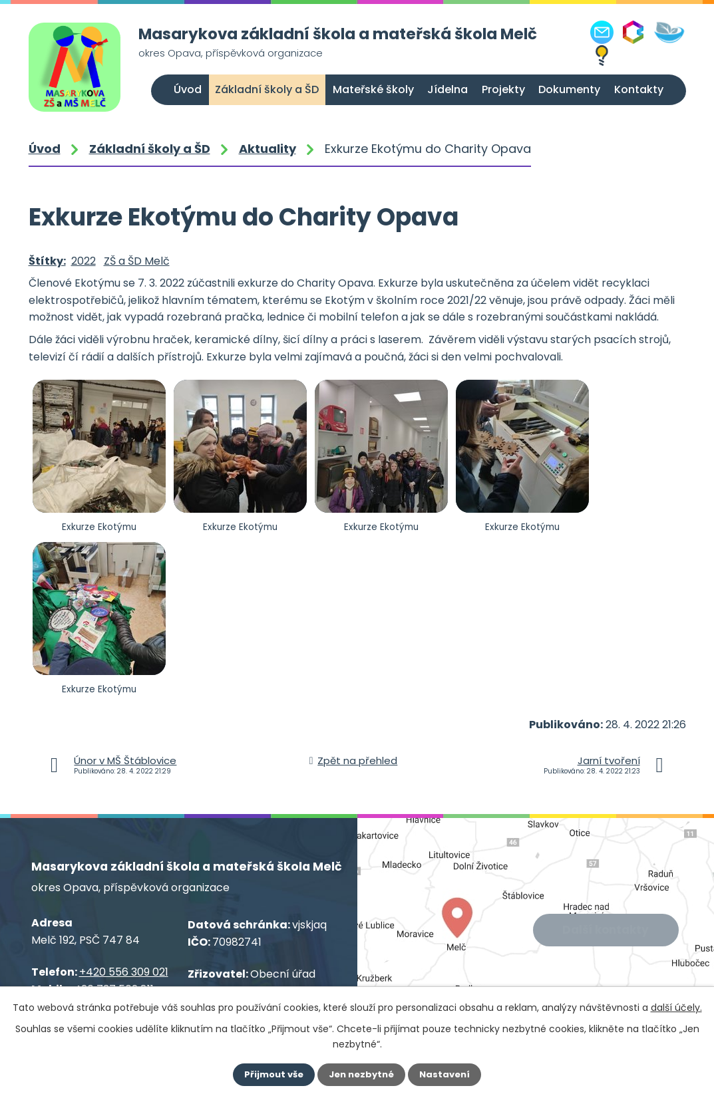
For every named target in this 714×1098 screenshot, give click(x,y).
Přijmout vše (271, 1074)
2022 (83, 261)
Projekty (503, 89)
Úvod (188, 89)
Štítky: (47, 261)
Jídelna (447, 89)
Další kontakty (607, 930)
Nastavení (447, 1074)
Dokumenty (569, 89)
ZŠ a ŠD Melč (137, 261)
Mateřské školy (373, 89)
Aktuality (267, 148)
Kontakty (638, 89)
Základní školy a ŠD (267, 89)
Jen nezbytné (362, 1074)
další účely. (676, 1007)
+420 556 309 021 (123, 972)
